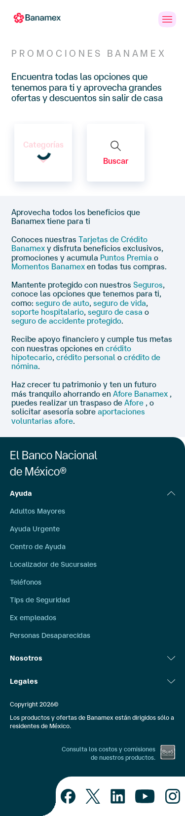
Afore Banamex (141, 393)
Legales (92, 681)
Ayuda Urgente (35, 529)
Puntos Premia (126, 257)
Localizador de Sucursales (53, 564)
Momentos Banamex (48, 266)
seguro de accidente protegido (66, 320)
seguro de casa (115, 311)
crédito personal (85, 357)
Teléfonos (25, 582)
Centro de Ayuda (38, 547)
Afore (135, 402)
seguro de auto (62, 302)
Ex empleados (33, 618)
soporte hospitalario (47, 311)
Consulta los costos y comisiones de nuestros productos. (108, 753)
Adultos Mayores (37, 511)
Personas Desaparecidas (50, 635)
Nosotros (92, 658)
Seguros (148, 284)
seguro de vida (119, 302)
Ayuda (92, 493)
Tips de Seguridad (40, 600)
